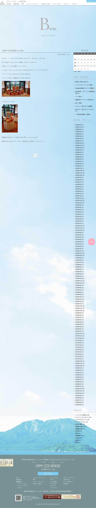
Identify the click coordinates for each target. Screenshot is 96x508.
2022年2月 (78, 221)
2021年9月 (78, 232)
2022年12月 (78, 198)
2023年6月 (78, 184)
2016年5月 (78, 377)
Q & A (53, 462)
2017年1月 (78, 359)
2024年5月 (78, 159)
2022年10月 (78, 203)
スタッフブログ (54, 477)
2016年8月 (78, 370)
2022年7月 (78, 209)
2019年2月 (78, 301)
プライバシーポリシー (69, 477)
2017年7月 (78, 345)
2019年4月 (78, 297)
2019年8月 (78, 287)
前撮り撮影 (78, 424)
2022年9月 (78, 205)
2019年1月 (78, 303)
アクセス (74, 3)
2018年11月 (78, 308)
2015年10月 (78, 393)
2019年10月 (78, 283)
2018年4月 (78, 324)
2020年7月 (78, 262)
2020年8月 (78, 260)
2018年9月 (78, 313)
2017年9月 (78, 340)
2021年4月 (78, 244)
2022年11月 (78, 200)
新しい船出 (78, 103)
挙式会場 (8, 3)
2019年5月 (78, 294)
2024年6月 (78, 157)
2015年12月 (78, 388)
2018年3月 (78, 326)
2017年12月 (78, 333)
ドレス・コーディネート (33, 3)
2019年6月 (78, 292)
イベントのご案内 (80, 415)
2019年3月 (78, 299)
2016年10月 (78, 365)
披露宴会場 (16, 3)
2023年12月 (78, 170)
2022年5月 (78, 214)
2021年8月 (78, 235)
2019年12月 (78, 278)
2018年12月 (78, 306)
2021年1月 (78, 251)
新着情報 (78, 435)
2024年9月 (78, 150)
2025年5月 (78, 134)
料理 (23, 3)
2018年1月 (78, 331)
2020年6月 (78, 264)
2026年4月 (78, 125)
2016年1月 (78, 386)
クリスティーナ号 (22, 485)
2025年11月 (78, 127)
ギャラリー (66, 3)
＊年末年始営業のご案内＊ (83, 114)
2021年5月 (78, 242)
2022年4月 (78, 216)
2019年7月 (78, 290)
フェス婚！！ (79, 96)
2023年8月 (78, 180)
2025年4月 (78, 136)
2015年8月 (78, 398)
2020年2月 (78, 274)
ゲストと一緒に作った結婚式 (83, 106)
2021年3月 (78, 246)
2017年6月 (78, 347)
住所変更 (65, 483)
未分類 (77, 438)
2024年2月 (78, 166)
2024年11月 (78, 145)
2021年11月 (78, 228)
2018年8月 (78, 315)
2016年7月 (78, 372)
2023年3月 (78, 191)
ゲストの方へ (53, 483)
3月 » (79, 71)
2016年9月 (78, 368)
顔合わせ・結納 (45, 3)
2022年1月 (78, 223)
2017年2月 (78, 356)
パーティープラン (56, 3)
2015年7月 (78, 400)
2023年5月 (78, 186)
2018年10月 (78, 310)
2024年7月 (78, 154)
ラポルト (20, 487)
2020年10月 (78, 255)
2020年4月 (78, 269)
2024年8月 (78, 152)
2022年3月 (78, 219)
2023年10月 (78, 175)
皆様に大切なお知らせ (81, 81)
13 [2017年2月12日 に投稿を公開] (75, 62)
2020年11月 (78, 253)
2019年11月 (78, 281)
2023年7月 (78, 182)
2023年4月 (78, 189)
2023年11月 (78, 173)
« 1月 (75, 71)
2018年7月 (78, 317)
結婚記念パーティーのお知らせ (84, 99)
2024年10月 (78, 147)
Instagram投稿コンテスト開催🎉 (85, 88)
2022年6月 (78, 212)
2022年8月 (78, 207)
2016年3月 (78, 381)
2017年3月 (78, 354)
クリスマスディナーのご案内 (83, 85)
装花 (76, 442)
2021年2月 (78, 248)
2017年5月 (78, 349)
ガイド (62, 462)
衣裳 (76, 440)
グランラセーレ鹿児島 (16, 1)
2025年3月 (78, 138)
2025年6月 (78, 131)
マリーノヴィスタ (22, 483)
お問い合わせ (91, 1)
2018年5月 (78, 322)
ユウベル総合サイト (68, 481)
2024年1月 (78, 168)
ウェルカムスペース (81, 419)
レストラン (53, 485)
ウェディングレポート (81, 417)
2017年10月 (78, 338)
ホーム (34, 462)
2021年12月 (78, 225)
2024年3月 (78, 164)
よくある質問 (53, 481)
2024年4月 (78, 161)
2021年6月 (78, 239)
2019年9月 (78, 285)
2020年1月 (78, 276)
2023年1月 (78, 196)
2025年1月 (78, 141)
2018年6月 (78, 320)
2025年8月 (78, 129)
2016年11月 (78, 363)
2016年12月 (78, 361)
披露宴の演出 (79, 426)
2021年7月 (78, 237)
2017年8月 (78, 342)
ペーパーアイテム (80, 422)
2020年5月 (78, 267)
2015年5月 (78, 404)
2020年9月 (78, 258)
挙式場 (77, 431)
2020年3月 (78, 271)
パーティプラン (54, 487)
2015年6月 (78, 402)
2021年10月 (78, 230)
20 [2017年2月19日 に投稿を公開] (75, 66)
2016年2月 (78, 384)
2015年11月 (78, 391)
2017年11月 (78, 336)
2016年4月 (78, 379)
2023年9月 (78, 177)
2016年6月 (78, 375)
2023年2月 (78, 193)
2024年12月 (78, 143)
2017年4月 (78, 352)
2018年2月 (78, 329)
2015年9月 (78, 395)
